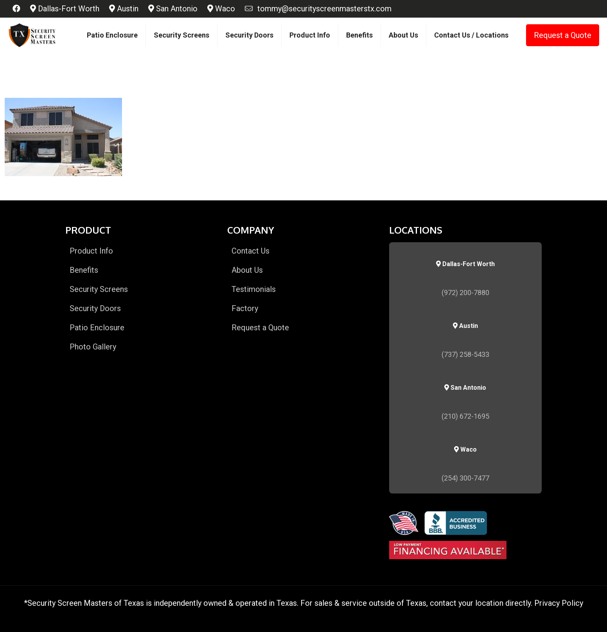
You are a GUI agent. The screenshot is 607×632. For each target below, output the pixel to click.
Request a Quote (562, 35)
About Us (247, 270)
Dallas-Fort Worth (64, 8)
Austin (123, 8)
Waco (221, 8)
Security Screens (99, 289)
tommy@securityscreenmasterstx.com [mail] (322, 8)
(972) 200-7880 (465, 292)
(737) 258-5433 (465, 354)
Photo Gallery (93, 346)
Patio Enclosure (97, 327)
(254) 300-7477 (465, 478)
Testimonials (254, 289)
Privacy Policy (558, 603)
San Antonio (173, 8)
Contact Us (250, 251)
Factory (245, 308)
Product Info (91, 251)
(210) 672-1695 (465, 416)
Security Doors (95, 308)
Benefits (84, 270)
